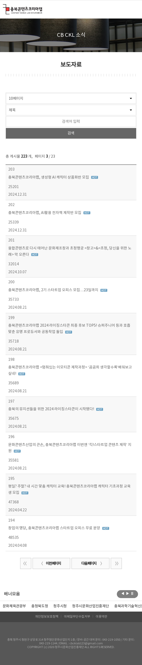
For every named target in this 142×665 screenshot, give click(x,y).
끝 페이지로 (116, 563)
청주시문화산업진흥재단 (90, 606)
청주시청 (60, 606)
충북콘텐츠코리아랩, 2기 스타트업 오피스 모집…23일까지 (53, 290)
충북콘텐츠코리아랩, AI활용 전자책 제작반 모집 (45, 213)
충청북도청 (39, 606)
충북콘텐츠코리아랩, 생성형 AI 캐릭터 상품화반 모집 (49, 177)
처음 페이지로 (25, 563)
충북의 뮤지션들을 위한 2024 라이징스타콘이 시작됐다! (51, 409)
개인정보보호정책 (46, 616)
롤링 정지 (132, 593)
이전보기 (123, 593)
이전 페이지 (50, 563)
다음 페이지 (92, 563)
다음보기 (128, 593)
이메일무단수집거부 (77, 616)
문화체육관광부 (14, 606)
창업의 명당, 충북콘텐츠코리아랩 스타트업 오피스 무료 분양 (54, 528)
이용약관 (101, 616)
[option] (40, 606)
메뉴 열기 (133, 9)
